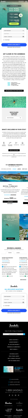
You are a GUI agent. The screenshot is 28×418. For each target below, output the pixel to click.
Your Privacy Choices (17, 416)
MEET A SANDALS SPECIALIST (14, 358)
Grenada (19, 75)
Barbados (24, 75)
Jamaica (23, 73)
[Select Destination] (14, 118)
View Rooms (10, 201)
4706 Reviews (13, 194)
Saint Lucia (8, 75)
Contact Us (9, 416)
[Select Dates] (14, 37)
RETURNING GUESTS (14, 353)
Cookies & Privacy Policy (17, 415)
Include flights (6, 39)
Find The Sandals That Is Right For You (14, 90)
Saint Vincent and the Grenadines (15, 76)
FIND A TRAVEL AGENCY (14, 356)
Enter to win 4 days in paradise (14, 331)
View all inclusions (14, 150)
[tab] (10, 253)
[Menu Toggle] (25, 1)
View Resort (10, 203)
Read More (9, 274)
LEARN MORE (17, 369)
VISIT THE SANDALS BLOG (14, 360)
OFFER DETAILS (14, 23)
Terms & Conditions (8, 415)
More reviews (23, 279)
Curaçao (4, 76)
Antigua (3, 75)
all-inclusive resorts (18, 64)
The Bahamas (14, 75)
